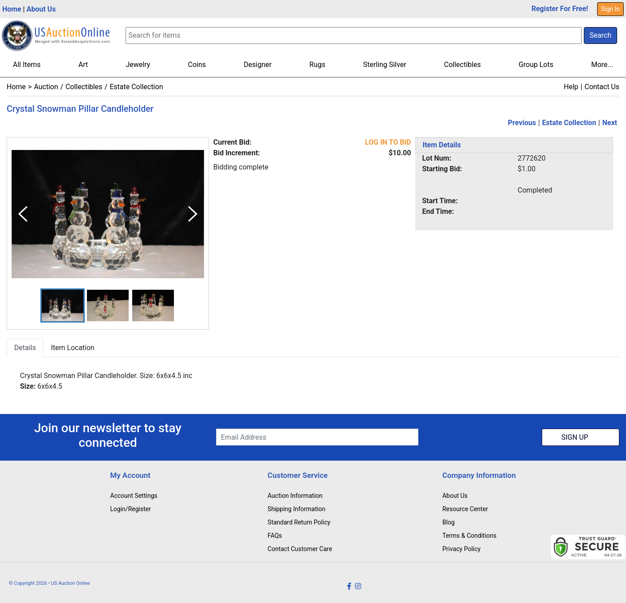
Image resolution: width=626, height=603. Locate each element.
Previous (522, 122)
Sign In (610, 8)
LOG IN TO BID (388, 142)
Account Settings (133, 495)
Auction (46, 87)
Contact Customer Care (300, 548)
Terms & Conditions (469, 535)
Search (600, 35)
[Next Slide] (192, 214)
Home (11, 9)
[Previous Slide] (23, 214)
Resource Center (465, 508)
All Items (27, 64)
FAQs (275, 535)
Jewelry (138, 64)
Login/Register (130, 508)
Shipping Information (296, 508)
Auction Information (295, 495)
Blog (448, 522)
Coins (197, 64)
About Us (41, 9)
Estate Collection (136, 87)
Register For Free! (560, 8)
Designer (258, 64)
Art (83, 64)
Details (25, 347)
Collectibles (462, 64)
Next (609, 122)
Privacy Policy (461, 548)
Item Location (72, 347)
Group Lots (536, 64)
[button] (62, 305)
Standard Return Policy (299, 522)
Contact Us (601, 87)
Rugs (317, 64)
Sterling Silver (384, 64)
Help (571, 87)
